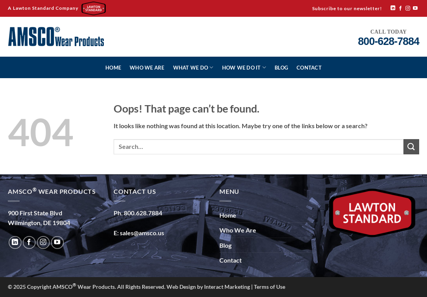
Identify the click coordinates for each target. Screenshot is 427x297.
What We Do (193, 67)
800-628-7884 (388, 41)
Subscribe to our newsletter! (347, 8)
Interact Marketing (227, 286)
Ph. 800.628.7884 (138, 212)
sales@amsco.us (142, 232)
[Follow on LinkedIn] (393, 8)
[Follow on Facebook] (400, 8)
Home (113, 67)
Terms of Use (269, 286)
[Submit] (411, 146)
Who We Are (147, 67)
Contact (309, 67)
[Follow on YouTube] (415, 8)
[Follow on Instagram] (407, 8)
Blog (281, 67)
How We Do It (244, 67)
